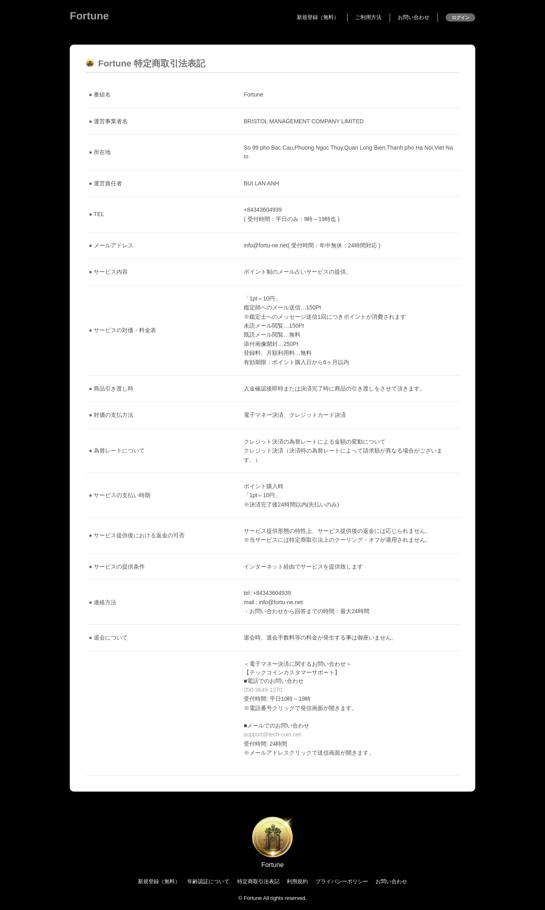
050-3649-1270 (263, 690)
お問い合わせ (413, 17)
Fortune (89, 16)
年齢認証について (208, 881)
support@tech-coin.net (272, 734)
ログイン (461, 17)
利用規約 (297, 881)
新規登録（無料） (318, 17)
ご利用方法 (368, 17)
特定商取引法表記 (258, 881)
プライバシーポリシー (341, 881)
